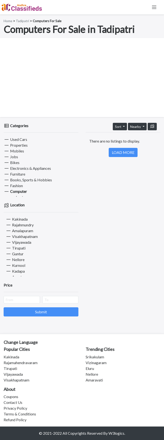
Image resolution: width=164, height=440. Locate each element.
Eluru (90, 368)
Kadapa (15, 271)
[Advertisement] (82, 77)
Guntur (15, 253)
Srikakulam (95, 357)
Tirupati (15, 248)
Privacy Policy (15, 408)
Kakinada (17, 219)
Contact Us (13, 402)
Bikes (11, 162)
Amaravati (94, 380)
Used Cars (15, 139)
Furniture (14, 174)
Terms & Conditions (20, 414)
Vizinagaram (96, 362)
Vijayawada (18, 242)
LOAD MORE (123, 152)
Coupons (11, 396)
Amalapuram (19, 230)
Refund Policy (15, 419)
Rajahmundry (20, 225)
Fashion (13, 185)
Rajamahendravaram (21, 362)
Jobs (11, 156)
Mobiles (14, 151)
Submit (41, 311)
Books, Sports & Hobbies (28, 179)
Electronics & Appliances (27, 168)
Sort (118, 127)
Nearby (136, 127)
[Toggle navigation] (154, 7)
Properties (16, 145)
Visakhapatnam (22, 236)
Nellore (15, 259)
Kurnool (15, 265)
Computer (15, 191)
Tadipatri (22, 21)
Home (8, 21)
